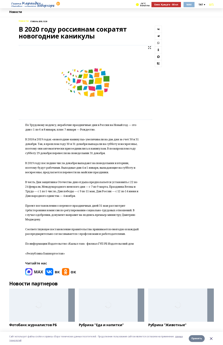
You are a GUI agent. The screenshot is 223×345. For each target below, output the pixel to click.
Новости (15, 12)
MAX (189, 4)
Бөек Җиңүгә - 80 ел (166, 4)
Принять (196, 338)
